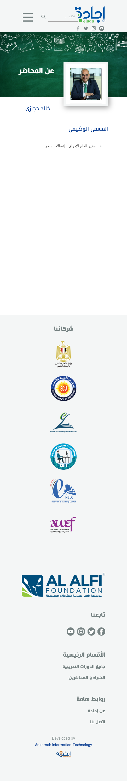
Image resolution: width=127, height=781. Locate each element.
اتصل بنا (97, 722)
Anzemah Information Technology (63, 745)
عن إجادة (96, 711)
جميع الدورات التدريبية (83, 666)
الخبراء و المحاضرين (86, 677)
